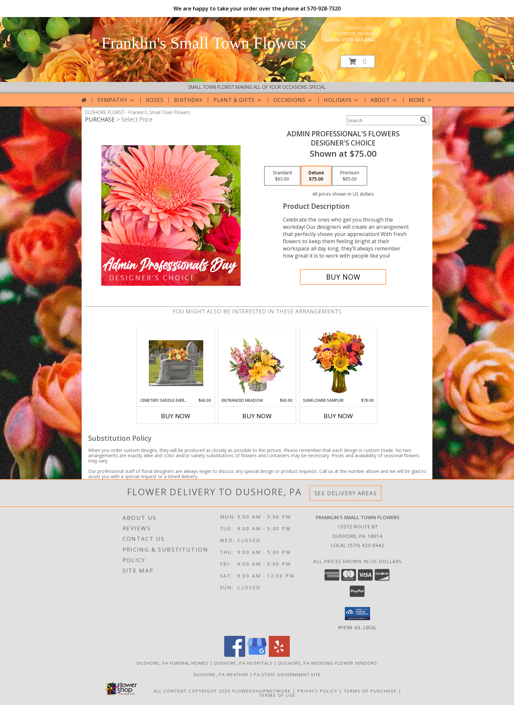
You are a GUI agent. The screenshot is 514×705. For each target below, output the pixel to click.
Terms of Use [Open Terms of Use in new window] (277, 695)
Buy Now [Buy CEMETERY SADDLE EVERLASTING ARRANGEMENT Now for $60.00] (175, 416)
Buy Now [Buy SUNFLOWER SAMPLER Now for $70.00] (338, 416)
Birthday (188, 100)
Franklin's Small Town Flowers (203, 43)
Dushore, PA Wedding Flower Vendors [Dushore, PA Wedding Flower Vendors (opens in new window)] (327, 663)
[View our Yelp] (279, 655)
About (384, 100)
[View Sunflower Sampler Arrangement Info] (338, 363)
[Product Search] (382, 120)
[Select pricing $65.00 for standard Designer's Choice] (282, 176)
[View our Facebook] (234, 655)
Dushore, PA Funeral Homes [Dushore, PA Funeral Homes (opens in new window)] (172, 663)
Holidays (341, 100)
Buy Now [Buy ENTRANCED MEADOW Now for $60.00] (257, 416)
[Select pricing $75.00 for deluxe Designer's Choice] (316, 176)
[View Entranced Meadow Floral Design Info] (257, 362)
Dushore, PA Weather (220, 674)
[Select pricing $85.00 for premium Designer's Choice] (349, 176)
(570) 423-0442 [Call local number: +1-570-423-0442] (359, 39)
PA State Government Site (287, 674)
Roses (154, 100)
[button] (357, 61)
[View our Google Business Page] (257, 655)
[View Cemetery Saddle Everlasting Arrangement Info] (175, 363)
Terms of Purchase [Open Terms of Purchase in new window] (370, 691)
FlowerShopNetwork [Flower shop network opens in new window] (261, 691)
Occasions (293, 100)
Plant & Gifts (238, 100)
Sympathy (116, 100)
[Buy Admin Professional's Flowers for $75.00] (343, 277)
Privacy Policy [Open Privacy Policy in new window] (317, 691)
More (421, 100)
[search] (423, 120)
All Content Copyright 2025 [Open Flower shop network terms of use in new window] (192, 691)
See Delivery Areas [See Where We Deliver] (345, 493)
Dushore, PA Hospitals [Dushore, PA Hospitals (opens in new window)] (243, 663)
